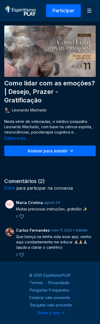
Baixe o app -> (51, 312)
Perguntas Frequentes (49, 290)
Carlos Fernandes (33, 230)
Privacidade (58, 282)
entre (9, 188)
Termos (36, 282)
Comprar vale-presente (49, 297)
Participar (63, 10)
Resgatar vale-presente (51, 305)
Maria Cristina (29, 202)
